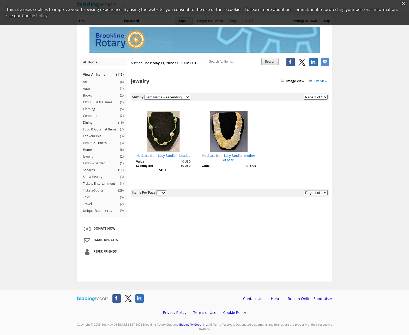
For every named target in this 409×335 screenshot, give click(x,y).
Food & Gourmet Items (103, 129)
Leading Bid (144, 166)
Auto (103, 88)
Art (103, 82)
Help (275, 298)
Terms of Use (204, 312)
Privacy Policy (174, 312)
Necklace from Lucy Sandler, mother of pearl (228, 157)
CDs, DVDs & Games (103, 102)
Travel (103, 204)
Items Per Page (143, 192)
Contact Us (252, 298)
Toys (103, 197)
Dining (103, 122)
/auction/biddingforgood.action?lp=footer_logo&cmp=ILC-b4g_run (92, 299)
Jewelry (103, 156)
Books (103, 95)
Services (103, 170)
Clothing (103, 109)
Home (90, 62)
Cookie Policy (234, 312)
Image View (292, 81)
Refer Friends (99, 251)
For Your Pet (103, 136)
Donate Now (98, 229)
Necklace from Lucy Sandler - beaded (163, 155)
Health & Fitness (103, 143)
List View (318, 81)
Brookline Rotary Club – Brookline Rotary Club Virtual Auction (204, 40)
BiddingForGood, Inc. (193, 324)
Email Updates (100, 240)
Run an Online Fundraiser (310, 298)
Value (140, 161)
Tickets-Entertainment (103, 183)
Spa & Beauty (103, 177)
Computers (103, 115)
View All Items (103, 74)
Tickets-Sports (103, 190)
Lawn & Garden (103, 163)
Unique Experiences (103, 210)
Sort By (137, 97)
